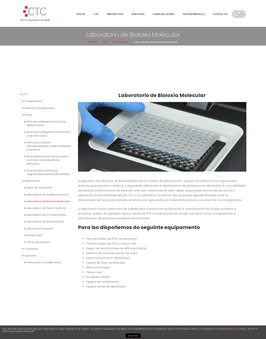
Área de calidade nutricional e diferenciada (46, 123)
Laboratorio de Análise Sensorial (47, 194)
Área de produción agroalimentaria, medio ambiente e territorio (48, 146)
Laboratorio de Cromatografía (46, 215)
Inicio (80, 14)
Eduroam (30, 255)
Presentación (33, 101)
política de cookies (237, 328)
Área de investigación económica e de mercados (48, 133)
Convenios (31, 249)
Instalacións (32, 181)
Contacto (220, 14)
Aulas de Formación (39, 187)
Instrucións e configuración (43, 262)
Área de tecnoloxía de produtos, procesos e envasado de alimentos (47, 159)
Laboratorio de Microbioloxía (45, 221)
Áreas (28, 115)
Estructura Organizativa (39, 108)
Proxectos (115, 14)
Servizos (137, 14)
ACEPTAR (133, 336)
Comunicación (163, 14)
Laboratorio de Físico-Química (46, 208)
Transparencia (193, 14)
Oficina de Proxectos (39, 228)
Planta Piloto (34, 235)
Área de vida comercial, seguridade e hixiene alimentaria (48, 172)
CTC (96, 14)
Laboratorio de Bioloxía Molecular (48, 201)
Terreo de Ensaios (38, 242)
